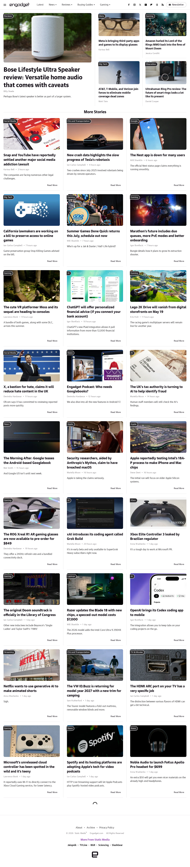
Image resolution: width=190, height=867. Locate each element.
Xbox (133, 500)
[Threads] (157, 5)
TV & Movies (137, 652)
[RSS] (162, 5)
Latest (40, 5)
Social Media (10, 121)
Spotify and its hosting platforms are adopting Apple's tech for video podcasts (94, 767)
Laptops (71, 576)
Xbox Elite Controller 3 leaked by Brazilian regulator (155, 537)
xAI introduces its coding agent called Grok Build (95, 537)
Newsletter (176, 5)
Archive (91, 827)
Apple (70, 424)
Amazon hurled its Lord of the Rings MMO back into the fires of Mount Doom (165, 45)
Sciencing (103, 845)
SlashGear (117, 845)
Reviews (66, 5)
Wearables (151, 64)
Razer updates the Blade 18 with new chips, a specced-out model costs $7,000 (94, 615)
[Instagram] (134, 5)
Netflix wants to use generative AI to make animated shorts (31, 689)
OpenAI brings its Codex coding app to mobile (156, 613)
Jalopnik (72, 845)
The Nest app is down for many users (157, 155)
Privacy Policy (106, 827)
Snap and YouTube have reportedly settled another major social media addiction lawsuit (30, 160)
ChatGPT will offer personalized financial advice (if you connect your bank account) (94, 312)
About (79, 827)
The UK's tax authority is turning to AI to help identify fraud (156, 389)
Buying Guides (85, 5)
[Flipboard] (151, 5)
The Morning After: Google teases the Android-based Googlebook (29, 461)
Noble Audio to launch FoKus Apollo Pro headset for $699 (157, 765)
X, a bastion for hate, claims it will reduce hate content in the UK (29, 389)
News (52, 5)
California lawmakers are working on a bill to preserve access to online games (31, 236)
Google (134, 121)
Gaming (104, 5)
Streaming (9, 652)
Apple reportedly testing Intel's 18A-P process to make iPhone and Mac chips (157, 463)
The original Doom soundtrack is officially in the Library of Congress (30, 613)
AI (68, 273)
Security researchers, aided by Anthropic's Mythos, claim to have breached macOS (92, 463)
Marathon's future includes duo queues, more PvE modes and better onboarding (157, 236)
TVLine (83, 845)
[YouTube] (146, 5)
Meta (101, 16)
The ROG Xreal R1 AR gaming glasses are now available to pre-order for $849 (31, 539)
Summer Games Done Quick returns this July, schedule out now (93, 234)
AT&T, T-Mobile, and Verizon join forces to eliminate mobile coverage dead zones (118, 93)
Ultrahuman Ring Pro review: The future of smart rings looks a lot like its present (165, 93)
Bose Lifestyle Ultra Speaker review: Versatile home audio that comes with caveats (43, 77)
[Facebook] (129, 5)
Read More (52, 185)
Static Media (80, 833)
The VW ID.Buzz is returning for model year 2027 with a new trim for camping (94, 691)
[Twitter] (140, 5)
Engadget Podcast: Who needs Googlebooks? (89, 389)
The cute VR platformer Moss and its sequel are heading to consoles (31, 309)
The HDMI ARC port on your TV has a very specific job (157, 689)
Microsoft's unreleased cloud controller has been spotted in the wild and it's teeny (29, 767)
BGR (93, 845)
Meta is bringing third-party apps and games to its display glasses (119, 43)
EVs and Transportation (79, 121)
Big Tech (103, 64)
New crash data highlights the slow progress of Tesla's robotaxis (93, 157)
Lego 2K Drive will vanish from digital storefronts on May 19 (158, 309)
